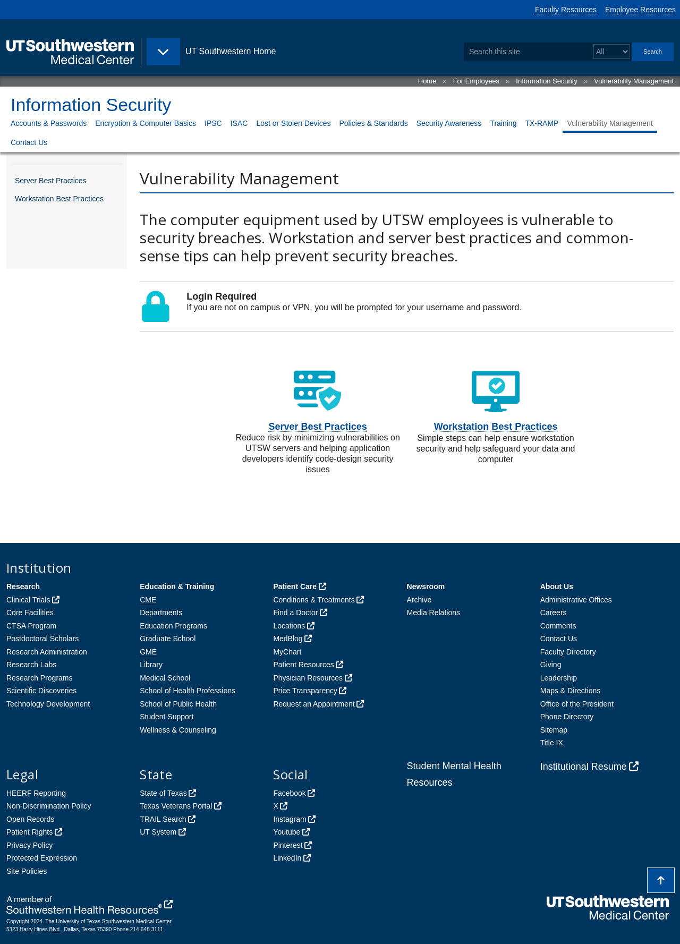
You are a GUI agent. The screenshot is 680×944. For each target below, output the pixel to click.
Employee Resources (640, 9)
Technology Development (48, 704)
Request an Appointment (313, 704)
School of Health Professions (187, 690)
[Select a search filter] (611, 51)
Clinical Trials (28, 600)
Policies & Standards (373, 123)
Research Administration (46, 652)
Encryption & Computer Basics (145, 123)
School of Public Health (178, 704)
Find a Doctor (295, 612)
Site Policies (26, 871)
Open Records (30, 819)
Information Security (546, 81)
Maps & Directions (570, 690)
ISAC (239, 123)
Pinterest (287, 845)
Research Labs (31, 664)
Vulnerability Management (634, 81)
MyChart (287, 652)
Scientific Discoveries (41, 690)
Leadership (558, 678)
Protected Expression (41, 858)
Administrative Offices (576, 600)
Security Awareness (449, 123)
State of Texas (163, 793)
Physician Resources (308, 678)
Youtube (286, 832)
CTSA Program (31, 626)
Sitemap (553, 730)
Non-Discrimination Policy (48, 806)
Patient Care (295, 586)
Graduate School (168, 638)
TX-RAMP (541, 123)
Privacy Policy (29, 845)
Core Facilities (30, 612)
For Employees (476, 81)
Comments (558, 626)
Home (427, 81)
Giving (551, 664)
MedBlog (287, 638)
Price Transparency (305, 690)
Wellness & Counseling (178, 730)
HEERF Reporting (36, 793)
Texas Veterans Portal (176, 806)
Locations (289, 626)
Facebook (289, 793)
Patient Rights (29, 832)
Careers (553, 612)
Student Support (166, 716)
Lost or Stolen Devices (293, 123)
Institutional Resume (583, 766)
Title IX (551, 742)
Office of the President (577, 704)
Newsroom (426, 586)
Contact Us (29, 142)
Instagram (289, 819)
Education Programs (173, 626)
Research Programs (39, 678)
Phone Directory (566, 716)
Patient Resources (303, 664)
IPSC (213, 123)
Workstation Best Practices (59, 198)
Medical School (165, 678)
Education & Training (177, 586)
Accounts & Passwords (49, 123)
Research (23, 586)
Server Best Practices (51, 180)
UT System (158, 832)
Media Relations (433, 612)
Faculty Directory (568, 652)
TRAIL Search (163, 819)
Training (503, 123)
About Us (556, 586)
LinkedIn (287, 858)
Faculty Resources (566, 9)
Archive (419, 600)
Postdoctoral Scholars (42, 638)
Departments (161, 612)
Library (151, 664)
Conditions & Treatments (313, 600)
